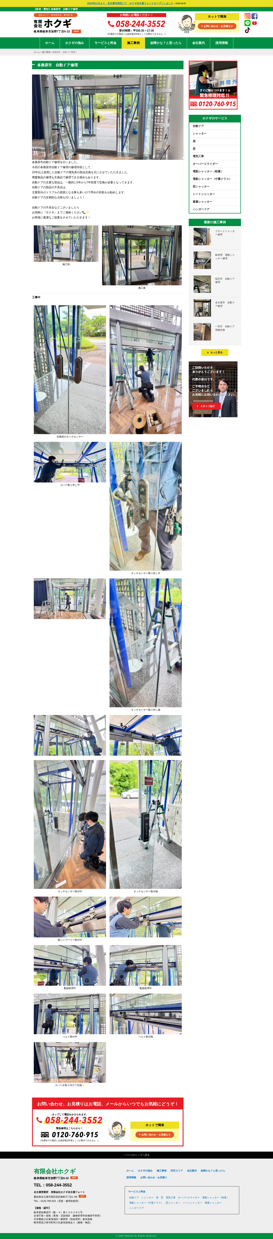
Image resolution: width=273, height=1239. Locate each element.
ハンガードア (201, 209)
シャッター (200, 133)
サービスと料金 (105, 45)
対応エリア (177, 1170)
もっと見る (215, 352)
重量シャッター (202, 201)
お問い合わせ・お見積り (153, 1177)
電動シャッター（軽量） (208, 171)
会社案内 (198, 43)
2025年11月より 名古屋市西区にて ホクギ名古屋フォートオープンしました (130, 3)
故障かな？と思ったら (166, 43)
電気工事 (198, 156)
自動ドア (198, 126)
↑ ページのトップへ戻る (136, 1155)
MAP (76, 31)
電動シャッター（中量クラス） (212, 178)
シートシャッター (204, 194)
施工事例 (133, 43)
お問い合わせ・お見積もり (217, 26)
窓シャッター (201, 186)
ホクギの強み (74, 43)
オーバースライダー (205, 163)
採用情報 (221, 43)
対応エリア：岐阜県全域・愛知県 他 (55, 15)
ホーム (49, 43)
